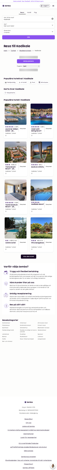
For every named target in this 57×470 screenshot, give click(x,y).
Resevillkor (28, 419)
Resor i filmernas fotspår (27, 339)
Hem (5, 51)
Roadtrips (22, 334)
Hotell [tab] (29, 12)
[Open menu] (53, 5)
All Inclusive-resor (43, 323)
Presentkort (28, 464)
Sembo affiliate (28, 468)
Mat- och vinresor (7, 341)
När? (5, 24)
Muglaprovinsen (25, 51)
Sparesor (40, 334)
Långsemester (42, 339)
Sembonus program (28, 457)
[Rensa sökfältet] (52, 19)
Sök (28, 37)
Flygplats (19, 66)
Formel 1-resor (42, 325)
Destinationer (28, 434)
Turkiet (13, 51)
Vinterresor (23, 323)
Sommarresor (6, 323)
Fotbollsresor (6, 325)
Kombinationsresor (25, 325)
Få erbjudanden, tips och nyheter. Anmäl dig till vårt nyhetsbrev (28, 460)
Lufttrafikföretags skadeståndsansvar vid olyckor (28, 447)
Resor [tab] (22, 12)
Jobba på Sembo (28, 426)
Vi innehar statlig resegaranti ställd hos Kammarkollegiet (28, 430)
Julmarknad (5, 334)
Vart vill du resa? (9, 17)
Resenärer (7, 30)
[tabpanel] (28, 27)
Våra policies (28, 451)
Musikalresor (23, 336)
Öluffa (4, 339)
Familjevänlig (10, 82)
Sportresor (5, 327)
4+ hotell (22, 82)
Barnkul (4, 336)
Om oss (28, 423)
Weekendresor (42, 330)
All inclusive (43, 82)
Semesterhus (23, 327)
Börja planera (28, 61)
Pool (32, 82)
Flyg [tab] (35, 12)
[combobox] (27, 19)
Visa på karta (9, 93)
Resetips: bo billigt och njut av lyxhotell (28, 331)
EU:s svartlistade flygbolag (28, 443)
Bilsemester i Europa (43, 327)
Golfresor (40, 336)
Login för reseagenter (28, 437)
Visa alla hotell (28, 256)
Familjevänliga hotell (8, 330)
